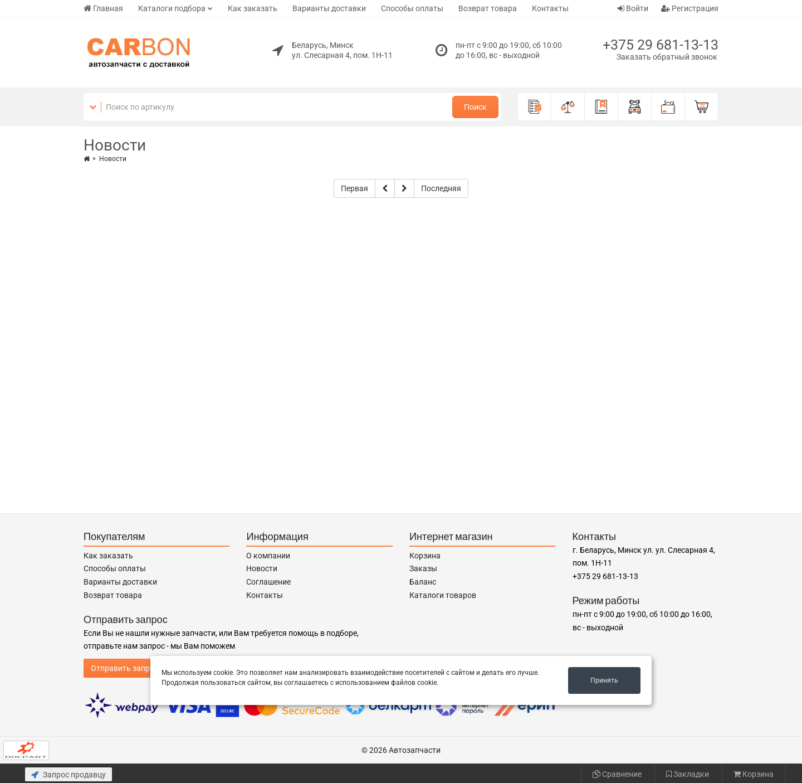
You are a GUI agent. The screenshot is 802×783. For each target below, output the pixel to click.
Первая (354, 188)
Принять (604, 680)
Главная (103, 8)
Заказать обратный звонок (667, 56)
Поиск (475, 107)
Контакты (550, 8)
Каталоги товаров (442, 595)
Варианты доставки (329, 8)
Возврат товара (487, 8)
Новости (261, 568)
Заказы (423, 568)
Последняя (441, 188)
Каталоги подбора (172, 8)
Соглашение (268, 581)
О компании (268, 555)
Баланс (422, 581)
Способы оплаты (412, 8)
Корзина (425, 555)
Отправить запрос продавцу (143, 668)
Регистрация (689, 8)
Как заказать (252, 8)
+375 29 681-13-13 (660, 45)
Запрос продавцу (68, 774)
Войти (633, 8)
